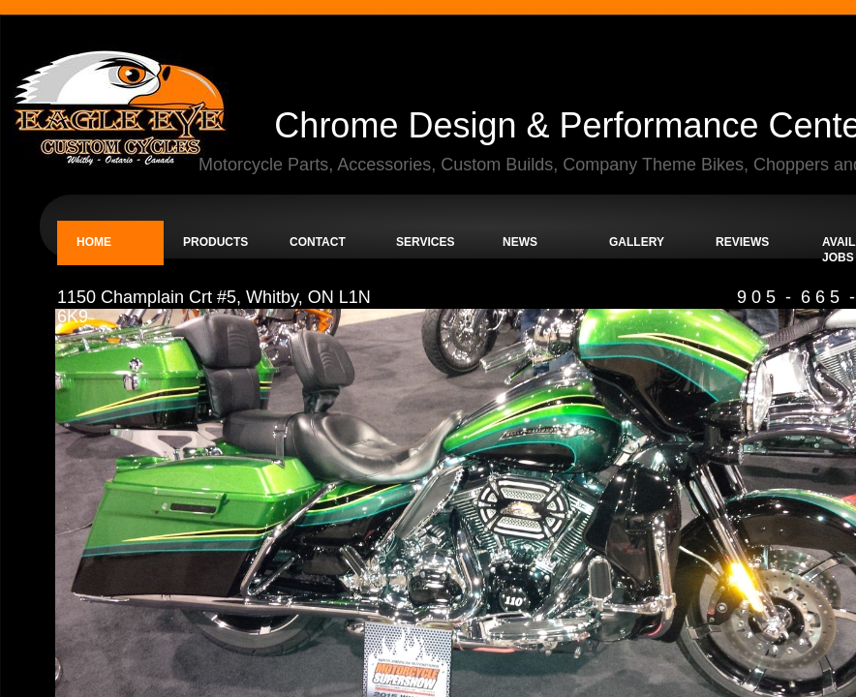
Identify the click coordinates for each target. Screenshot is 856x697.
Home (93, 242)
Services (425, 242)
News (520, 242)
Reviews (742, 242)
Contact (318, 242)
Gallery (636, 242)
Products (215, 242)
